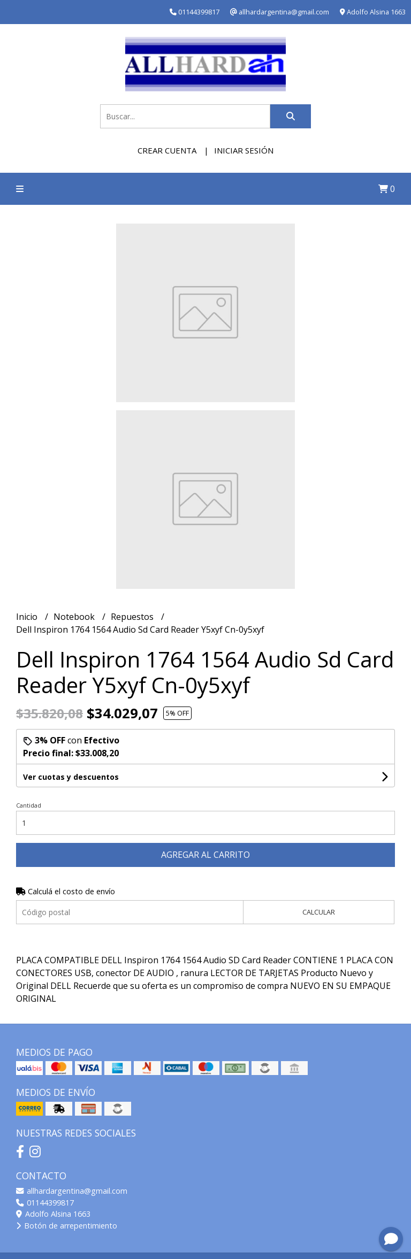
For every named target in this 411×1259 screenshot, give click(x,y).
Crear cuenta (167, 150)
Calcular (318, 912)
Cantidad (28, 805)
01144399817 (45, 1202)
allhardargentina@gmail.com (71, 1191)
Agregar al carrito (205, 855)
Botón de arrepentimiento (66, 1225)
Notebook (75, 617)
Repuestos (133, 617)
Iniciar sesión (243, 150)
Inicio (28, 617)
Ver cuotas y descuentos (71, 777)
